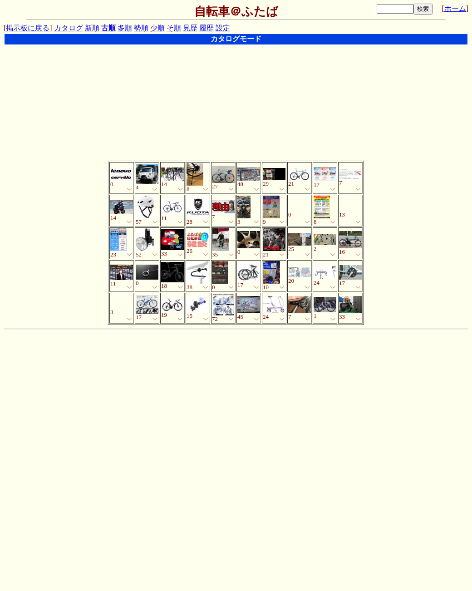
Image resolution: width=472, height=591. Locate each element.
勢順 (141, 28)
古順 (108, 28)
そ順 (174, 28)
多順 (125, 28)
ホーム (455, 8)
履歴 (206, 28)
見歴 (190, 28)
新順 (92, 28)
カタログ (68, 28)
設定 (223, 28)
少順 (157, 28)
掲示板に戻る (27, 28)
